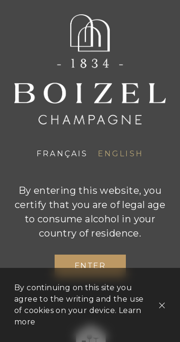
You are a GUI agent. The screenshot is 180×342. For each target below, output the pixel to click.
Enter (90, 265)
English (120, 153)
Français (62, 153)
